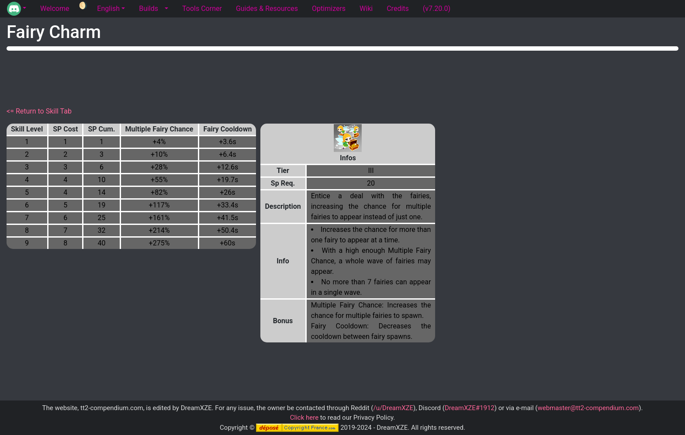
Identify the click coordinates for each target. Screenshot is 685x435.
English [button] (108, 8)
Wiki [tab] (366, 8)
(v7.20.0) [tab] (436, 8)
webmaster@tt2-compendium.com (588, 408)
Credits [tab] (398, 8)
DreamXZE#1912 (470, 408)
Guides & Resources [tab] (267, 8)
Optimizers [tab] (329, 8)
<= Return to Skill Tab (39, 111)
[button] (16, 8)
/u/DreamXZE (393, 408)
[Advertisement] (342, 77)
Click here (304, 417)
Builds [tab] (148, 8)
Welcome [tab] (54, 8)
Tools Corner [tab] (202, 8)
